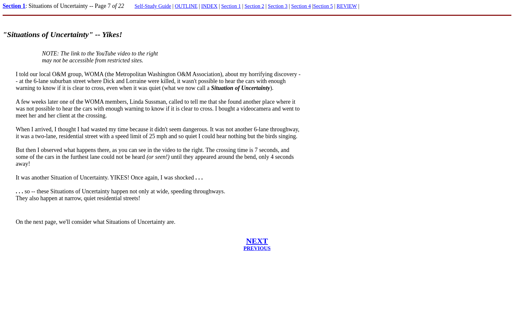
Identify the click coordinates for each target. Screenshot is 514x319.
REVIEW (347, 6)
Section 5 (323, 6)
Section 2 (254, 6)
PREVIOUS (257, 248)
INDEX (209, 6)
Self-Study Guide (152, 6)
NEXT (257, 241)
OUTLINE (186, 6)
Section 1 (14, 6)
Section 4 (301, 6)
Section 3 (277, 6)
